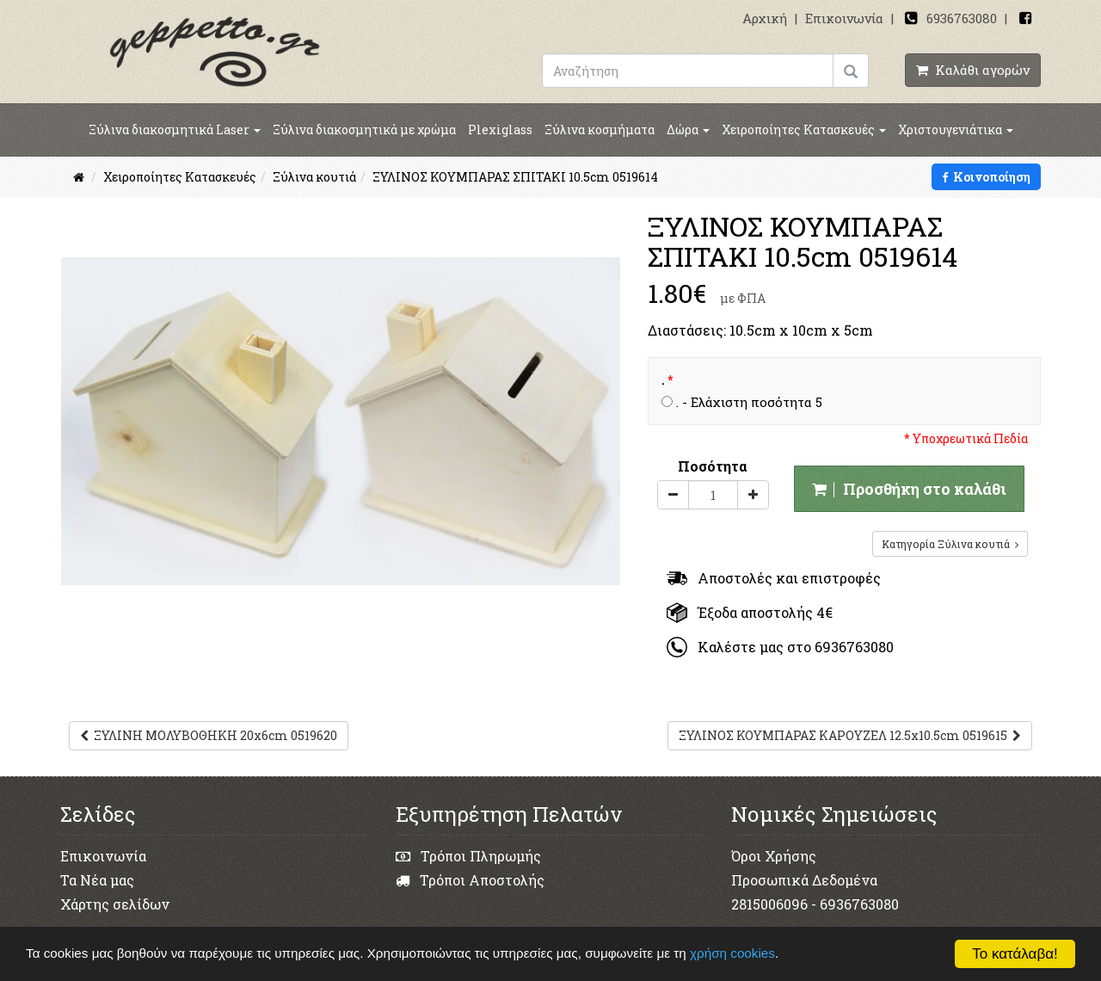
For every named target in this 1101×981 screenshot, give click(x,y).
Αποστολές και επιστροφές (774, 578)
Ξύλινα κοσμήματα (599, 129)
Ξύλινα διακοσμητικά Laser (175, 129)
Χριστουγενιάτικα (955, 129)
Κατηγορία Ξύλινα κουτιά (950, 544)
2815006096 (769, 904)
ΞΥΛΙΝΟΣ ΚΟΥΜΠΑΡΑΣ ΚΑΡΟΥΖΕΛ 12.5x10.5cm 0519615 (850, 735)
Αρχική (764, 18)
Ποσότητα (712, 466)
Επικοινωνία (844, 18)
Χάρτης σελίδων (114, 904)
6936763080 (961, 18)
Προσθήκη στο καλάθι (909, 488)
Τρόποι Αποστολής (470, 880)
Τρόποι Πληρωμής (468, 856)
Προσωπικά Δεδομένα (804, 880)
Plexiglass (500, 129)
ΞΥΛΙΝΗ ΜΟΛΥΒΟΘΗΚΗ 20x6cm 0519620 (208, 735)
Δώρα (688, 129)
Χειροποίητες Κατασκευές (804, 129)
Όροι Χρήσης (773, 856)
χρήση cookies (734, 953)
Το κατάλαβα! (1015, 954)
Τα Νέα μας (97, 880)
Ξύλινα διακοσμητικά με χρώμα (364, 129)
